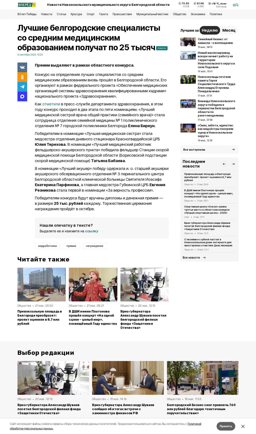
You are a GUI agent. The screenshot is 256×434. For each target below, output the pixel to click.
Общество (179, 14)
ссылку (91, 231)
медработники (47, 245)
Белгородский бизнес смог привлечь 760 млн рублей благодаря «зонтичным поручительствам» (201, 409)
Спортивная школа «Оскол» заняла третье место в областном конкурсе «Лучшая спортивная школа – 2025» (207, 209)
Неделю (210, 30)
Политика (216, 14)
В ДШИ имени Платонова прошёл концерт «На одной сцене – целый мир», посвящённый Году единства (93, 318)
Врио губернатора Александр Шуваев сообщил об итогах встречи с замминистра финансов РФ (123, 409)
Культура (76, 14)
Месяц (228, 30)
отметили (51, 104)
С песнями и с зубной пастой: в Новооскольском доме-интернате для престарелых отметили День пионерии (208, 242)
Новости (46, 14)
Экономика (198, 14)
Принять (226, 426)
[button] (224, 164)
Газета (103, 14)
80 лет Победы (26, 14)
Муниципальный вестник (153, 14)
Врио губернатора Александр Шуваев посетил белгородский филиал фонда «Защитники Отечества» (143, 320)
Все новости (191, 257)
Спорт (91, 14)
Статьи (61, 14)
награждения (94, 245)
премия (71, 245)
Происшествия (122, 14)
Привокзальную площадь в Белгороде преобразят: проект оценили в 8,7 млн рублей (39, 318)
